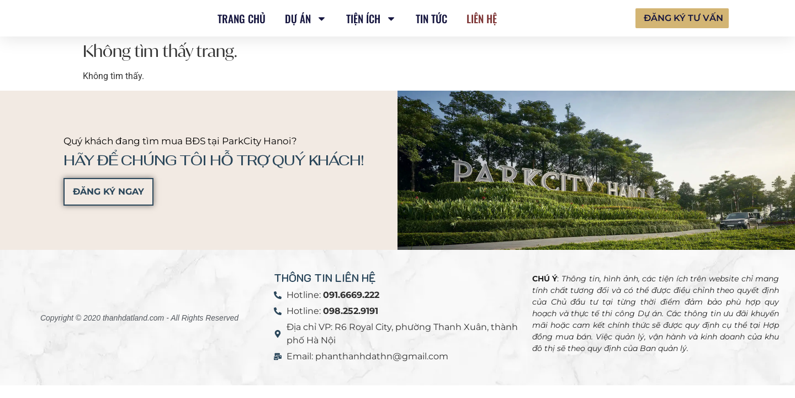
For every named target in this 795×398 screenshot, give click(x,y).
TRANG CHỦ (242, 18)
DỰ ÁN (306, 18)
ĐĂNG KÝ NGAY (108, 191)
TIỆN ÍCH (371, 18)
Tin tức (431, 18)
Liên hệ (482, 18)
